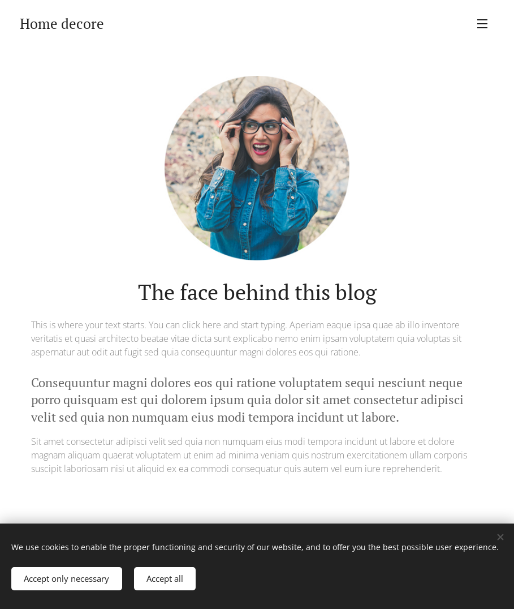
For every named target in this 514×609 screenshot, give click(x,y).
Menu (482, 23)
